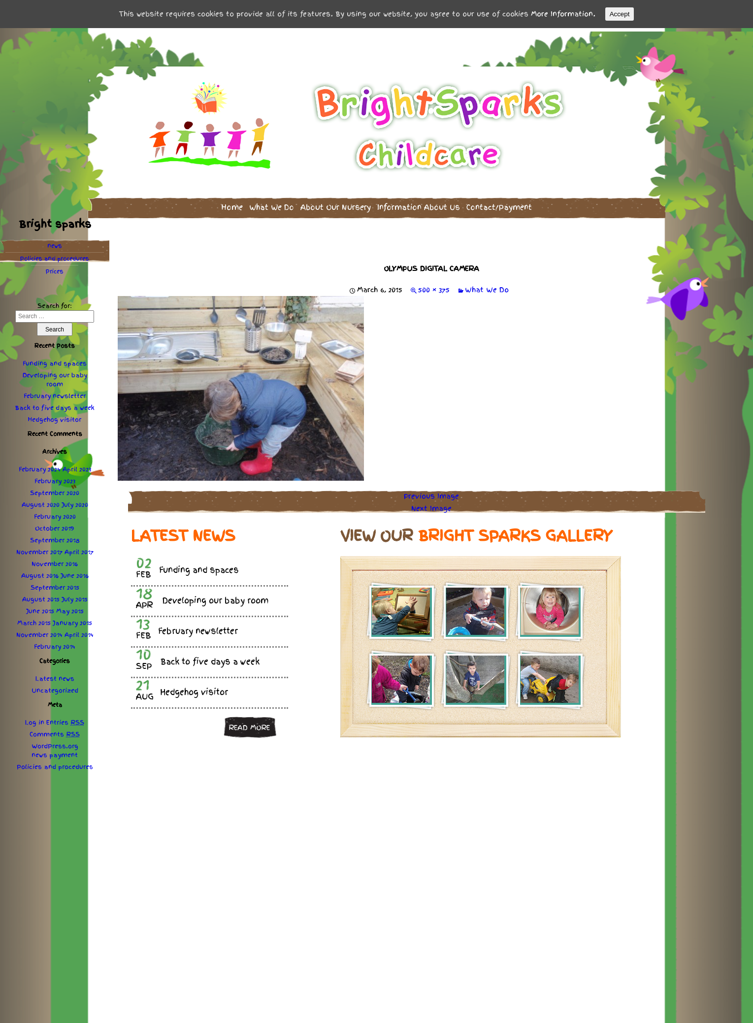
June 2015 (40, 608)
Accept (620, 14)
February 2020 (55, 513)
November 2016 (55, 561)
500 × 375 (434, 287)
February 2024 (40, 466)
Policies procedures (54, 256)
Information (418, 204)
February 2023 (54, 478)
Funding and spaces (55, 360)
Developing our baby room (55, 377)
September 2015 (55, 584)
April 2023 (77, 466)
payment (63, 752)
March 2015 (34, 620)
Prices (55, 268)
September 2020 (54, 490)
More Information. (563, 14)
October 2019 (54, 525)
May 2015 (70, 608)
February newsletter (55, 393)
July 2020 (75, 501)
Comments (55, 731)
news (54, 243)
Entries (65, 719)
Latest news (54, 675)
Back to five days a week (55, 404)
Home (232, 204)
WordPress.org (55, 743)
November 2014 (39, 631)
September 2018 (54, 537)
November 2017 (39, 549)
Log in (34, 719)
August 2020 (41, 501)
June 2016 (75, 572)
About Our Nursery (335, 204)
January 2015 (72, 620)
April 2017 (79, 549)
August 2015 (41, 596)
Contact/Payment (499, 204)
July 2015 (75, 596)
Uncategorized (55, 687)
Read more (249, 724)
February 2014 (54, 643)
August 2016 (40, 572)
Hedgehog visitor (54, 416)
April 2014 (79, 631)
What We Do (271, 204)
